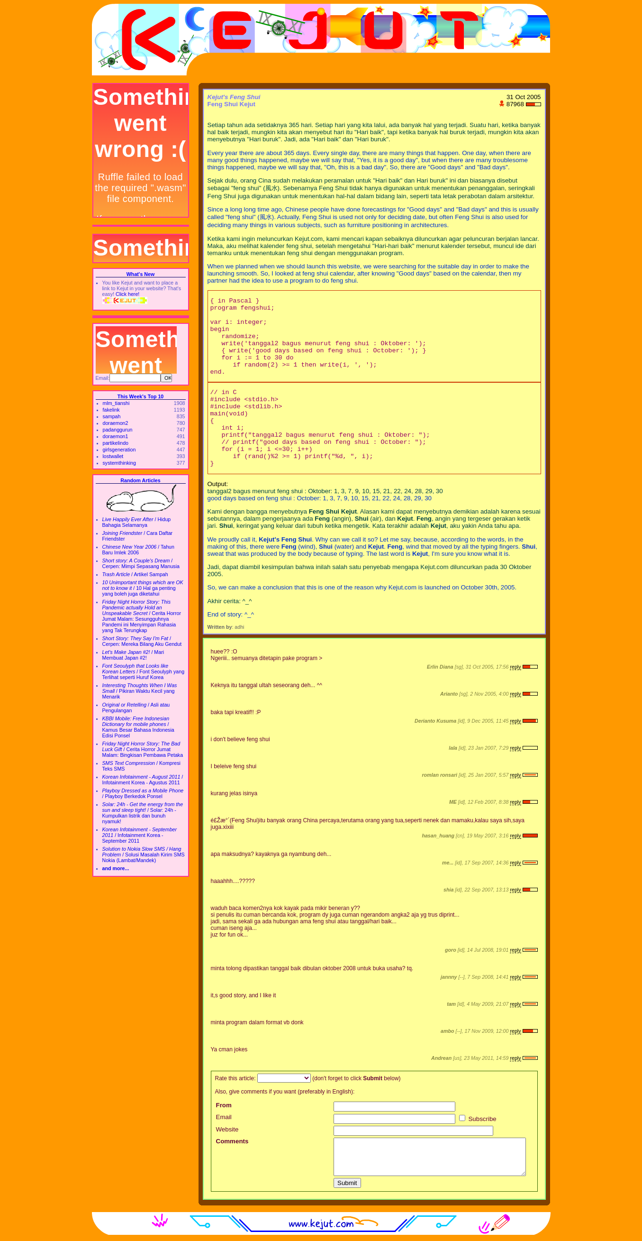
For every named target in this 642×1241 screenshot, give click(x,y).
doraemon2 (115, 423)
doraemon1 (115, 436)
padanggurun (118, 429)
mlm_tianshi (116, 403)
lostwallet (113, 456)
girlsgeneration (119, 449)
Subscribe (478, 1118)
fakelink (111, 410)
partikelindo (116, 443)
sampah (112, 416)
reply (515, 667)
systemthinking (119, 463)
